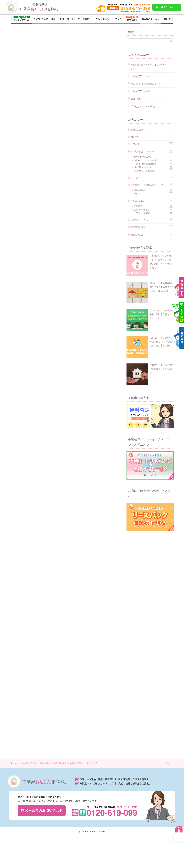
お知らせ (152, 144)
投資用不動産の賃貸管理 (153, 163)
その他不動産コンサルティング (152, 151)
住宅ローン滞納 (40, 19)
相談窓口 (167, 19)
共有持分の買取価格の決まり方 (146, 83)
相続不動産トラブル (153, 167)
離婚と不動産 (57, 19)
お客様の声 (147, 19)
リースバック (73, 19)
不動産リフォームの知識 (153, 160)
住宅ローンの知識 (153, 213)
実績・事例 (136, 99)
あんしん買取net (22, 19)
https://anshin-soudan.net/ (39, 661)
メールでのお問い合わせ (42, 810)
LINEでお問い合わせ (166, 7)
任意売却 (153, 206)
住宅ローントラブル (153, 209)
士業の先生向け (152, 129)
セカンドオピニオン (112, 19)
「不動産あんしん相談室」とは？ (147, 106)
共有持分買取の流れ (140, 91)
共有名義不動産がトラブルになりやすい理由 (149, 66)
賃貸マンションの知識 (153, 170)
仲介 (153, 193)
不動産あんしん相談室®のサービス (152, 185)
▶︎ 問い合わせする (64, 562)
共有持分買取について (141, 76)
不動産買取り (153, 190)
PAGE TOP (179, 828)
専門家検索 (132, 19)
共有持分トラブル (91, 19)
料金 (157, 19)
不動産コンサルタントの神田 (54, 112)
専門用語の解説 (152, 227)
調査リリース (152, 136)
